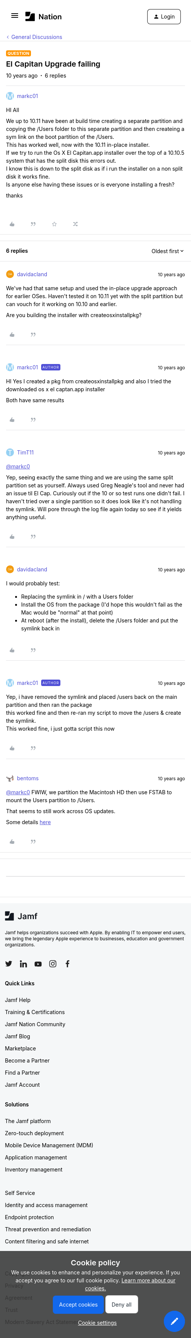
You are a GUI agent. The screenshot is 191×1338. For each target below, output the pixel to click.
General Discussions (36, 37)
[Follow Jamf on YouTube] (38, 963)
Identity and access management (46, 1205)
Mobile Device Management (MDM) (49, 1145)
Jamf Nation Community (35, 1024)
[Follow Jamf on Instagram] (53, 964)
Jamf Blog (17, 1036)
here (45, 822)
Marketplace (20, 1048)
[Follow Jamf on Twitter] (8, 964)
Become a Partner (27, 1060)
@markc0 (18, 466)
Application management (36, 1157)
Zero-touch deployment (34, 1133)
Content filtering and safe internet (47, 1241)
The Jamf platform (28, 1121)
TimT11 (25, 452)
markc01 (27, 96)
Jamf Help (18, 1000)
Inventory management (33, 1169)
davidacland (32, 274)
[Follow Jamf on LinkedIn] (23, 964)
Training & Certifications (35, 1012)
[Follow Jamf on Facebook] (67, 964)
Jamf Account (22, 1084)
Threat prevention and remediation (48, 1229)
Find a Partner (22, 1072)
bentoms (28, 778)
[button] (14, 18)
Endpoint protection (29, 1217)
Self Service (20, 1193)
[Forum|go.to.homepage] (43, 16)
